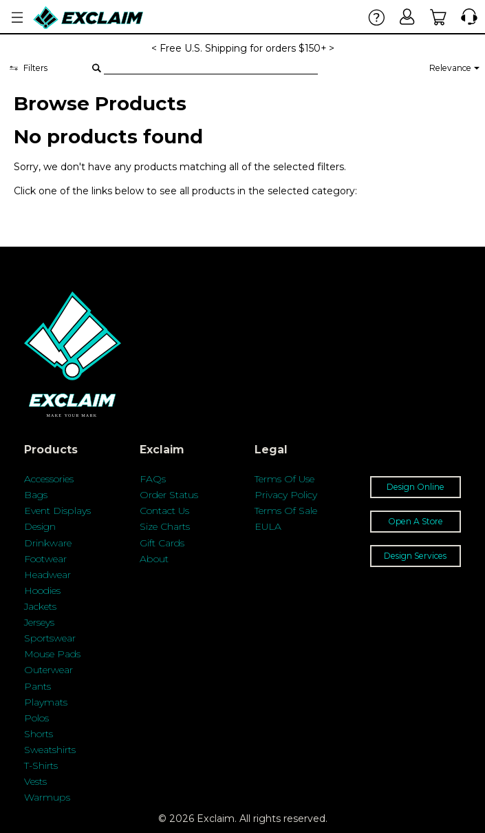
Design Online (415, 487)
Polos (36, 718)
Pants (37, 686)
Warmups (47, 797)
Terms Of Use (284, 479)
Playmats (45, 702)
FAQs (153, 479)
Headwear (47, 574)
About (154, 559)
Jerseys (39, 622)
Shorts (38, 734)
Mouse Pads (52, 654)
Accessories (49, 479)
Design (40, 526)
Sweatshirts (50, 749)
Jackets (40, 606)
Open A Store (415, 521)
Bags (35, 495)
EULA (268, 526)
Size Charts (165, 526)
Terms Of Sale (286, 510)
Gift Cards (162, 543)
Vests (35, 781)
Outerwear (48, 670)
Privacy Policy (286, 495)
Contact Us (164, 510)
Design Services (415, 556)
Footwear (45, 559)
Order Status (169, 495)
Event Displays (57, 510)
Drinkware (48, 543)
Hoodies (42, 590)
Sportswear (50, 638)
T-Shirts (41, 765)
